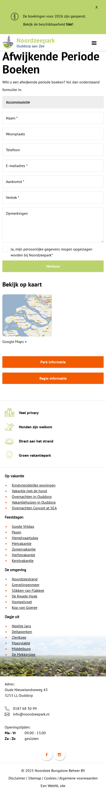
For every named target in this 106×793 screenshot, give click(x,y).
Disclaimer (16, 778)
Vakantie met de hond (29, 490)
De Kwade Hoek (24, 596)
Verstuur (53, 266)
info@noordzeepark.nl (31, 714)
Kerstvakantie (23, 560)
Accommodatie (18, 102)
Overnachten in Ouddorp (32, 496)
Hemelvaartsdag (25, 537)
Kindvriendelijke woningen (33, 485)
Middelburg (21, 648)
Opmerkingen (17, 213)
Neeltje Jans (21, 626)
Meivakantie (21, 543)
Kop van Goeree (24, 607)
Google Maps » (14, 341)
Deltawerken (22, 631)
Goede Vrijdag (23, 526)
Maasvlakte (21, 643)
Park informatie (53, 362)
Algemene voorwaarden (78, 778)
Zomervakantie (24, 549)
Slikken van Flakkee (28, 590)
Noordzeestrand (25, 579)
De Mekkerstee (23, 654)
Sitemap (34, 778)
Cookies (50, 778)
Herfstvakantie (23, 554)
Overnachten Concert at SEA (34, 508)
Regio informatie (53, 378)
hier (69, 24)
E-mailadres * (17, 165)
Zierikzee (19, 637)
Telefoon (13, 149)
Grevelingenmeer (25, 584)
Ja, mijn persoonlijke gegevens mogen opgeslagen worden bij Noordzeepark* (51, 252)
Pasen (16, 532)
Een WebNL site (53, 785)
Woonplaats (15, 134)
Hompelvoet (22, 601)
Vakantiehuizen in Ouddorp (34, 502)
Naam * (12, 118)
